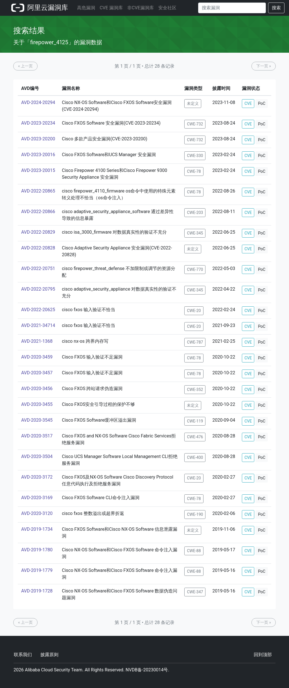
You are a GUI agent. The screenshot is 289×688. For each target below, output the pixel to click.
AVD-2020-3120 (36, 513)
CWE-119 (195, 421)
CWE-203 (195, 212)
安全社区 (167, 7)
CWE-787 (195, 342)
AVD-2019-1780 (36, 549)
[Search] (232, 8)
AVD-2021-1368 (36, 341)
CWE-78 (194, 171)
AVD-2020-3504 (36, 456)
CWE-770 (195, 269)
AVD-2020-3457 (36, 372)
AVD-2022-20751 (38, 268)
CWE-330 (195, 155)
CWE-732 (195, 124)
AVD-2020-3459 (36, 357)
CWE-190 (195, 514)
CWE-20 (194, 310)
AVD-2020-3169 (36, 497)
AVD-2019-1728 (36, 591)
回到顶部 (263, 654)
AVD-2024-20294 (38, 102)
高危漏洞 (86, 7)
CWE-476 (195, 437)
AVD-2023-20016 (38, 154)
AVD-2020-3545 (36, 420)
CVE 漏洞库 (111, 7)
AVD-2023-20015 (38, 170)
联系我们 (23, 654)
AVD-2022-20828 (38, 248)
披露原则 (49, 654)
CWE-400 (195, 457)
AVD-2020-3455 (36, 404)
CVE (248, 103)
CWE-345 (195, 233)
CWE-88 (194, 550)
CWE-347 (195, 592)
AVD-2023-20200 (38, 138)
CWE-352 (195, 389)
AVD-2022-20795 (38, 289)
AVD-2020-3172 (36, 477)
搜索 (276, 7)
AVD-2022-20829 (38, 232)
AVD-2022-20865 (38, 191)
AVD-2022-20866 (38, 211)
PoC (261, 103)
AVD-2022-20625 (38, 309)
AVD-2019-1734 (36, 529)
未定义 (193, 103)
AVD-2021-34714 (38, 325)
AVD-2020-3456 (36, 388)
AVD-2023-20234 (38, 123)
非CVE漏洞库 (140, 7)
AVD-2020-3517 (36, 436)
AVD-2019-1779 (36, 570)
